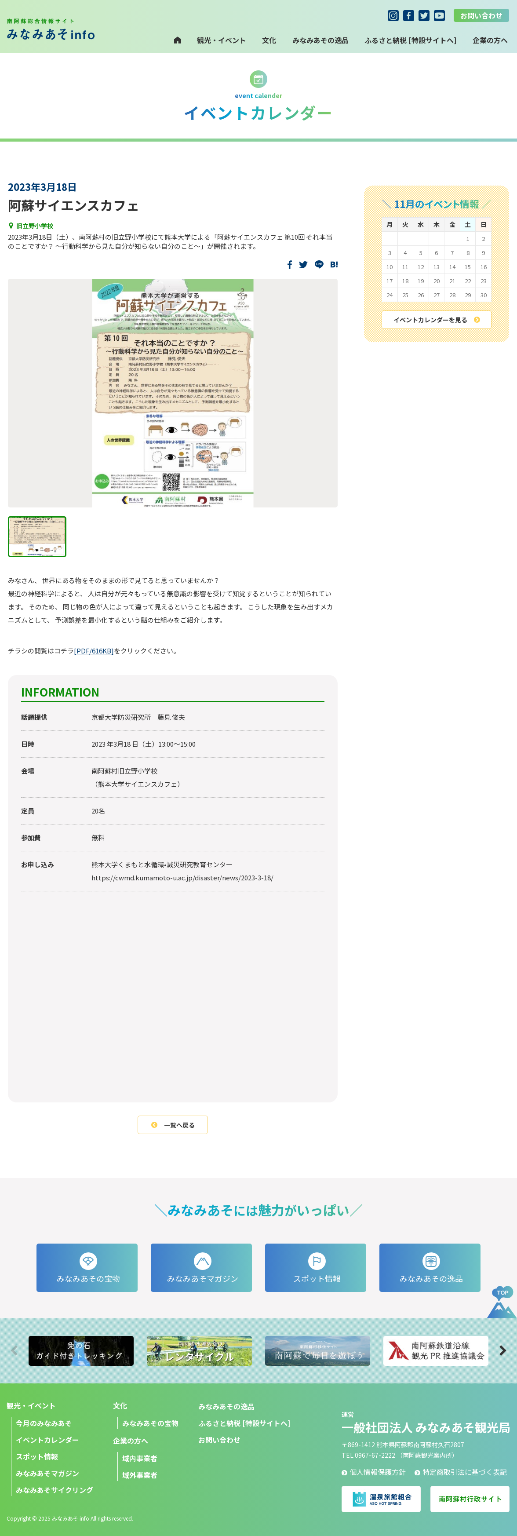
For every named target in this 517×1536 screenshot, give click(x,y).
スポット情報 (37, 1456)
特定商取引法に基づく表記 (461, 1472)
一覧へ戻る (173, 1124)
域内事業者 (139, 1458)
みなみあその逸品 (320, 40)
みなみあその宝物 (150, 1423)
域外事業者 (139, 1475)
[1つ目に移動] (37, 536)
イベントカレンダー (47, 1439)
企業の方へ (130, 1440)
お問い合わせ (481, 15)
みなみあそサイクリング (54, 1490)
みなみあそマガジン (47, 1473)
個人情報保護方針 (374, 1472)
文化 (269, 40)
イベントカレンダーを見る (436, 319)
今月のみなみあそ (44, 1423)
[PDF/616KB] (94, 650)
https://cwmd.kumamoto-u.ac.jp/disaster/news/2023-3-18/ (182, 877)
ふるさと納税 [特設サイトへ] (410, 40)
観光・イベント (221, 40)
